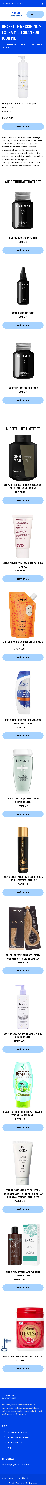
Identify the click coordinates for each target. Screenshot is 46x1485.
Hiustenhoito (20, 103)
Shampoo (31, 103)
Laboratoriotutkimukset (18, 1437)
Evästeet (33, 1483)
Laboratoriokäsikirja (16, 1442)
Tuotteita (35, 14)
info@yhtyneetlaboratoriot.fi (13, 4)
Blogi (9, 1447)
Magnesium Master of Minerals (23, 388)
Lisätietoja (23, 126)
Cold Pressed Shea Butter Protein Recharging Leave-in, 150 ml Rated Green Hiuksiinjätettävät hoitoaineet (23, 1193)
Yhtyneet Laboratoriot (17, 1432)
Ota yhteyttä (21, 1483)
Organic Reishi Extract (23, 313)
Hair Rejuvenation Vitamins (23, 238)
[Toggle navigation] (5, 14)
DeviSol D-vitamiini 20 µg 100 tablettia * (22, 1356)
